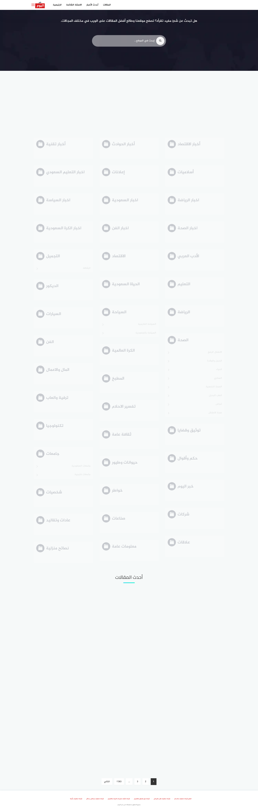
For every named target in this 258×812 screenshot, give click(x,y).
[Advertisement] (129, 104)
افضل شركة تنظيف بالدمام (182, 799)
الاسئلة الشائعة (74, 5)
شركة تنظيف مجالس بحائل (95, 799)
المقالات (107, 5)
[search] (160, 42)
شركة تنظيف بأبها (76, 799)
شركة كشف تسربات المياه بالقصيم (119, 799)
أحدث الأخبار (92, 5)
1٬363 (119, 782)
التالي (107, 782)
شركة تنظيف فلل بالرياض (162, 799)
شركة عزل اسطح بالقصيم (142, 799)
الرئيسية (57, 5)
